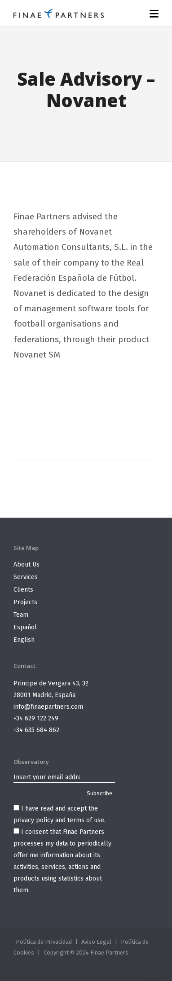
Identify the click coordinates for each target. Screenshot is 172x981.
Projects (25, 602)
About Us (26, 564)
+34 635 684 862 (36, 730)
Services (25, 577)
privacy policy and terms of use (58, 820)
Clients (23, 589)
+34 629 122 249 (35, 718)
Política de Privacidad (44, 941)
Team (20, 615)
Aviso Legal (96, 941)
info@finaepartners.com (48, 707)
